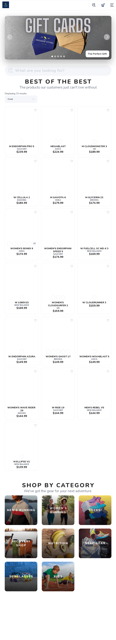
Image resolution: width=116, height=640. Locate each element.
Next (107, 37)
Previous (9, 37)
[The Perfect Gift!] (58, 38)
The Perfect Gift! (97, 54)
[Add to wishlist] (35, 110)
